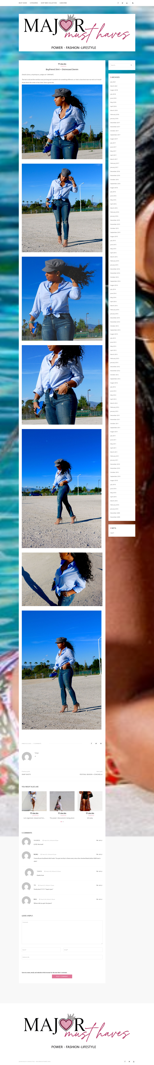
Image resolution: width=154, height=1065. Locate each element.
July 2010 (113, 484)
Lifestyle (35, 815)
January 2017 (114, 167)
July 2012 (113, 387)
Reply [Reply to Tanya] (99, 871)
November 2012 (115, 371)
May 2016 (113, 200)
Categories (34, 3)
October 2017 (114, 131)
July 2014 (113, 289)
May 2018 (113, 102)
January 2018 (114, 118)
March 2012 (114, 403)
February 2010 (114, 505)
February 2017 (114, 163)
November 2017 (115, 127)
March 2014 (114, 305)
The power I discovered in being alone (62, 818)
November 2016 (115, 175)
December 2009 (115, 513)
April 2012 (113, 399)
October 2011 (114, 423)
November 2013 (115, 322)
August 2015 (114, 236)
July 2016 (113, 192)
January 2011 (114, 460)
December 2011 (115, 415)
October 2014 (114, 277)
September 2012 (115, 379)
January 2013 (114, 362)
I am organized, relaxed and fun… (34, 818)
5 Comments (37, 743)
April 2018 (113, 106)
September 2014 (115, 281)
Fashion (63, 66)
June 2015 (113, 244)
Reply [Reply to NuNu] (99, 854)
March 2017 (114, 159)
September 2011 (115, 427)
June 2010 (113, 488)
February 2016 (114, 212)
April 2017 (113, 155)
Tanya (37, 753)
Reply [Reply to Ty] (99, 885)
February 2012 (114, 407)
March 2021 (114, 86)
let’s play (90, 818)
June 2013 (113, 342)
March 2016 (114, 208)
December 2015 (115, 220)
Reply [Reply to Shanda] (99, 840)
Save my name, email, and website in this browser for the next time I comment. (44, 972)
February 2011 (114, 456)
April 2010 (113, 497)
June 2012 (113, 391)
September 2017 (115, 135)
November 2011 (115, 419)
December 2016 (115, 171)
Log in (112, 533)
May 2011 (113, 444)
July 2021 (113, 82)
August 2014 (114, 285)
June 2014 (113, 293)
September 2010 (115, 476)
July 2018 (113, 94)
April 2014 (113, 301)
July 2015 (113, 240)
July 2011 (113, 436)
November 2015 (115, 224)
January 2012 (114, 411)
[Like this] (62, 64)
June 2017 (113, 147)
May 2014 (113, 297)
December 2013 (115, 318)
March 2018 (114, 110)
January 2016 (114, 216)
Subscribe (63, 3)
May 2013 (113, 346)
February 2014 (114, 310)
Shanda (37, 840)
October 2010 (114, 472)
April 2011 (113, 448)
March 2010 (114, 501)
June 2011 (113, 440)
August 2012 (114, 383)
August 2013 (114, 334)
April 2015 (113, 253)
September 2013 (115, 330)
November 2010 (115, 468)
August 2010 (114, 480)
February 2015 (114, 261)
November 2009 (115, 517)
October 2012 (114, 375)
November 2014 (115, 273)
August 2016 (114, 188)
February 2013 (114, 358)
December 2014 (115, 269)
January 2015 (114, 265)
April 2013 (113, 350)
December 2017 (115, 122)
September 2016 (115, 183)
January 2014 (114, 314)
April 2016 (113, 204)
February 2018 (114, 114)
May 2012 (113, 395)
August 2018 (114, 90)
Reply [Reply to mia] (99, 899)
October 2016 (114, 179)
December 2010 (115, 464)
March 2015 (114, 257)
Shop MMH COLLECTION (49, 3)
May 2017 (113, 151)
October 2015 (114, 228)
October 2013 (114, 326)
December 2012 (115, 366)
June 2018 (113, 98)
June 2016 (113, 196)
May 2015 (113, 249)
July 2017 (113, 143)
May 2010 (113, 493)
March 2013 (114, 354)
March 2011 (114, 452)
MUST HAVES (23, 3)
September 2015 (115, 232)
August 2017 (114, 139)
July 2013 (113, 338)
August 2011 (114, 432)
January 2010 (114, 509)
